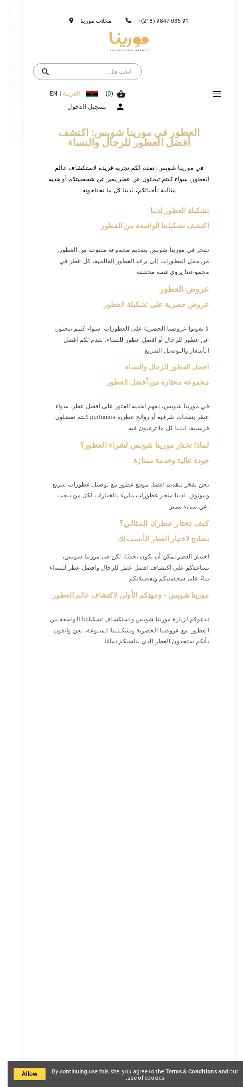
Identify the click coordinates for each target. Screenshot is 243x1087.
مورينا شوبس (168, 168)
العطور (193, 179)
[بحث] (87, 72)
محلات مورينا (88, 21)
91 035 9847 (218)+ (155, 21)
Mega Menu (209, 94)
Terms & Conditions (183, 1071)
